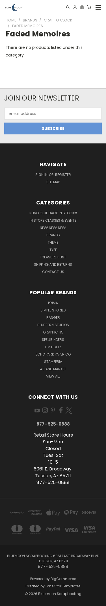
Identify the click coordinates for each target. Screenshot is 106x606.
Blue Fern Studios (53, 324)
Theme (53, 242)
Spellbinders (53, 339)
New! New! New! (53, 227)
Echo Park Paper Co (53, 354)
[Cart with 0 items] (89, 7)
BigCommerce (63, 578)
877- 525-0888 (53, 424)
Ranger (53, 317)
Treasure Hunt (53, 257)
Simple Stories (53, 310)
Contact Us (53, 271)
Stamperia (53, 361)
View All (53, 376)
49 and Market (53, 369)
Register (63, 174)
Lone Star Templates (63, 586)
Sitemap (53, 182)
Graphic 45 (53, 332)
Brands (53, 235)
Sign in (41, 174)
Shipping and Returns (53, 264)
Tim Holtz (53, 347)
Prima (53, 302)
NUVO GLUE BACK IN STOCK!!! (53, 213)
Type (53, 249)
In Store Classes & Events (53, 220)
